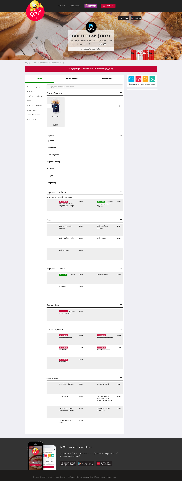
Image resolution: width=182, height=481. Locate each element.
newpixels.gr (88, 477)
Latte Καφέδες (53, 155)
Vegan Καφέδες (53, 162)
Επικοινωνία (111, 477)
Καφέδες (30, 91)
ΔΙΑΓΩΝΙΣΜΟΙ (76, 6)
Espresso (50, 141)
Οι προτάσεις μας (33, 87)
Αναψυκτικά (31, 119)
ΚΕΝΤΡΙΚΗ (62, 6)
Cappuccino (51, 148)
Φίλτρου (50, 169)
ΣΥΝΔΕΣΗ (108, 6)
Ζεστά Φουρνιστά (33, 115)
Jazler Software (69, 477)
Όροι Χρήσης (100, 477)
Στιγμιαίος (51, 183)
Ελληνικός (51, 176)
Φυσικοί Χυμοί (32, 110)
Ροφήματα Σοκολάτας (34, 96)
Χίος (34, 63)
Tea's (29, 101)
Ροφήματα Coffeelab (34, 105)
